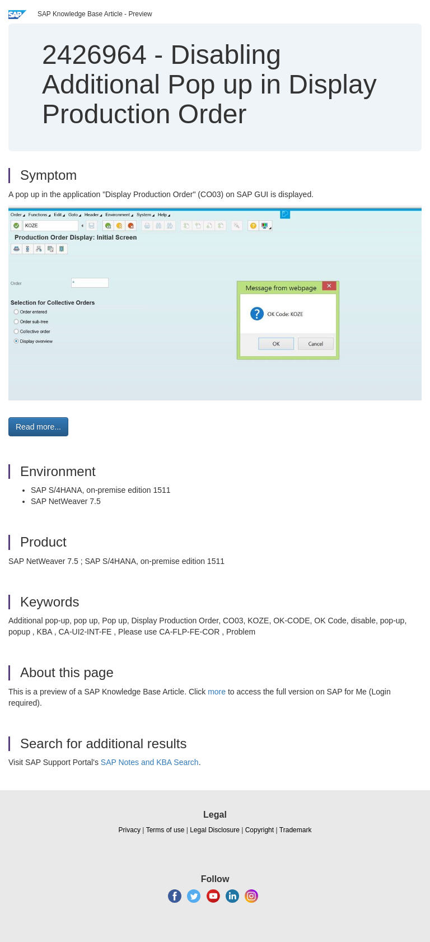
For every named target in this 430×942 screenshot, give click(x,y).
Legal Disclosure (215, 830)
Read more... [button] (38, 426)
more (217, 691)
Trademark (295, 830)
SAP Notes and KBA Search (150, 762)
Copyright (259, 830)
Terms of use (165, 830)
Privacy (130, 830)
